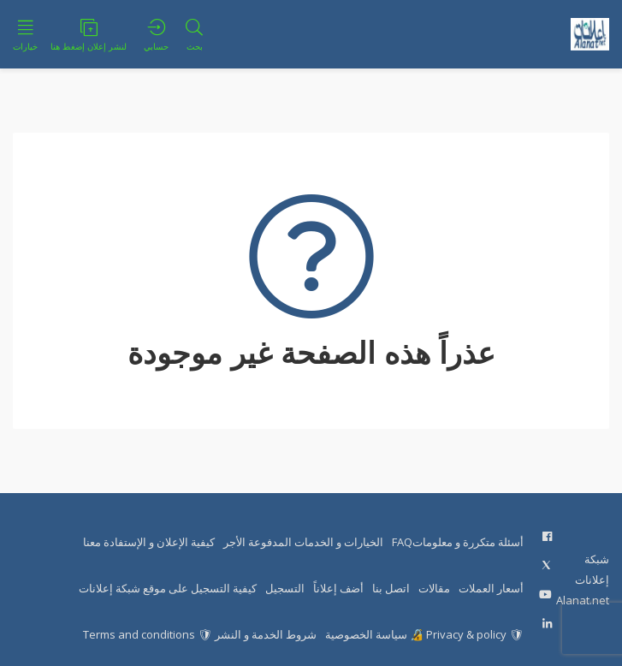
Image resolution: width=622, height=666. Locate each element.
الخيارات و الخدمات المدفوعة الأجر (303, 542)
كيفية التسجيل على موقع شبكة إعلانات (168, 588)
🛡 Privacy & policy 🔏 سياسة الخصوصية (424, 634)
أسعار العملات (491, 588)
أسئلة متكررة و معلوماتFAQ (458, 542)
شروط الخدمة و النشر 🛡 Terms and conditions (200, 634)
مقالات (434, 588)
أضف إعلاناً (338, 588)
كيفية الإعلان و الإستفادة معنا (149, 542)
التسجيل (285, 588)
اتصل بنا (391, 588)
